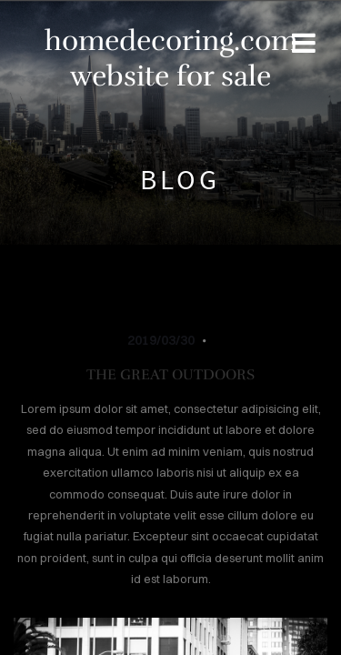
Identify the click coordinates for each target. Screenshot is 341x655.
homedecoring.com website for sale (171, 58)
